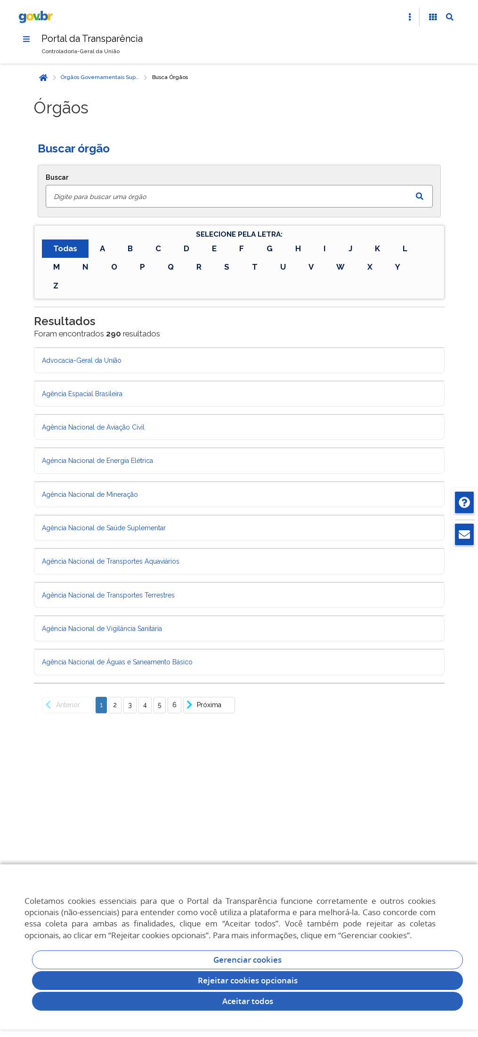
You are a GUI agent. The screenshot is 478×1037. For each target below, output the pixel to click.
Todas (65, 248)
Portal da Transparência (92, 38)
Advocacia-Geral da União (82, 360)
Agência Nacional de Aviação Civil (93, 427)
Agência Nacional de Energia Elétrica (97, 461)
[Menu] (26, 39)
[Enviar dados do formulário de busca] (419, 196)
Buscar (57, 177)
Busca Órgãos (170, 77)
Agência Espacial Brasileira (82, 394)
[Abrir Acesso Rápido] (409, 16)
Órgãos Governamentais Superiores (101, 77)
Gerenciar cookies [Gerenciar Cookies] (247, 959)
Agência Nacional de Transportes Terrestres (108, 595)
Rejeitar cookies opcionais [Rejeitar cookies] (248, 980)
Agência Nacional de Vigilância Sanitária (102, 628)
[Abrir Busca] (449, 17)
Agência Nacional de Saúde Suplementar (104, 528)
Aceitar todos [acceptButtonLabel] (247, 1001)
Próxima (202, 705)
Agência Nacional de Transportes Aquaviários (110, 562)
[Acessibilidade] (432, 16)
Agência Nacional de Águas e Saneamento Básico (117, 662)
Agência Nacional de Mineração (90, 494)
